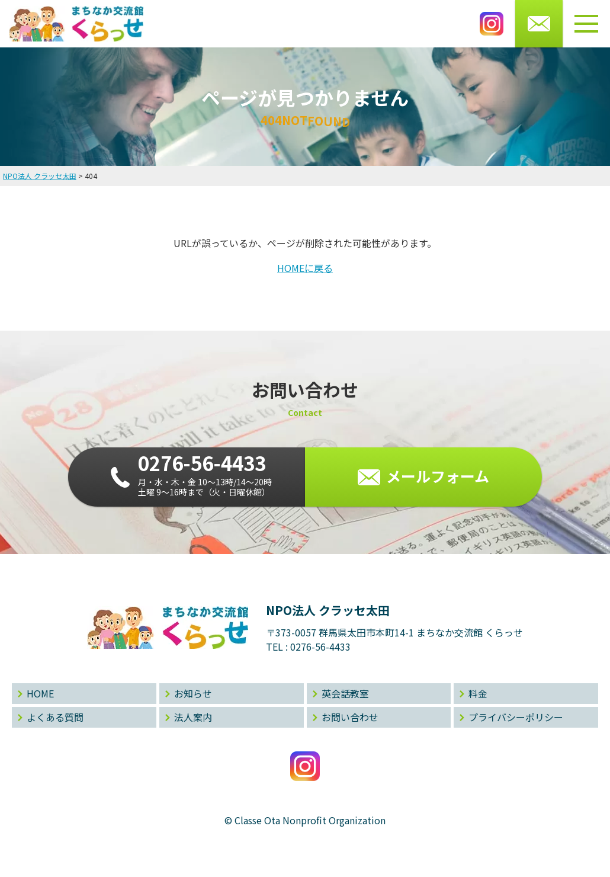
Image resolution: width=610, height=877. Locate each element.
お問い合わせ (350, 717)
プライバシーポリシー (515, 717)
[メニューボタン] (586, 23)
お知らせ (193, 693)
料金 (477, 693)
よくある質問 (55, 717)
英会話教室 (345, 693)
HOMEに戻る (305, 268)
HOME (40, 693)
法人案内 (193, 717)
